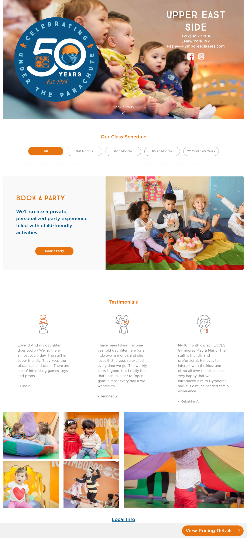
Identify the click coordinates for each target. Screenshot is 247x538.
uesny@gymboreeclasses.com (196, 46)
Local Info (123, 519)
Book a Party (54, 251)
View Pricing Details (213, 530)
